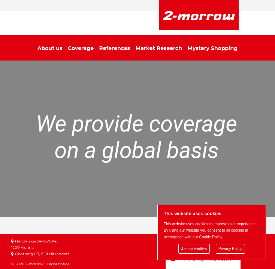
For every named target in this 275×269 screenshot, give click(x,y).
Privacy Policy (230, 249)
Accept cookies (194, 249)
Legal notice (58, 264)
